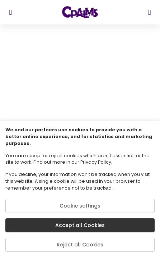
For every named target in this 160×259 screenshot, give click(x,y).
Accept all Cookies (80, 225)
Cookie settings (80, 205)
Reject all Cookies (80, 244)
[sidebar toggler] (10, 12)
